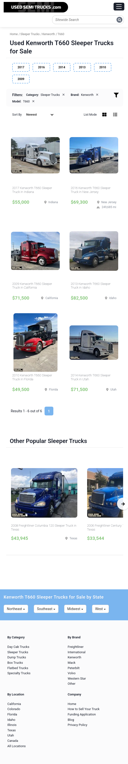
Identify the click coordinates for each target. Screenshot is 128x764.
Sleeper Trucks (17, 652)
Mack (72, 662)
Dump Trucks (16, 657)
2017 (21, 67)
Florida (12, 714)
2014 (61, 67)
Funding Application (82, 714)
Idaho (11, 720)
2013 (82, 67)
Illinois (11, 725)
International (77, 652)
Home (72, 704)
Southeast (46, 609)
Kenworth (74, 657)
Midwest (75, 609)
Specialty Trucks (18, 673)
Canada (12, 741)
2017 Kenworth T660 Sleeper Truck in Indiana (32, 190)
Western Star (77, 678)
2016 (41, 67)
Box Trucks (15, 662)
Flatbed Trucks (17, 668)
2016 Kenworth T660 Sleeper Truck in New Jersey (91, 190)
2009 (21, 79)
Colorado (13, 709)
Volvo (72, 673)
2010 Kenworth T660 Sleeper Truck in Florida (32, 377)
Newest (40, 114)
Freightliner (76, 647)
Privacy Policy (77, 725)
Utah (10, 735)
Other (72, 683)
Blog (71, 720)
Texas (11, 730)
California (14, 704)
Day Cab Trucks (18, 647)
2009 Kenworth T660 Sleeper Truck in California (32, 286)
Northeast (16, 609)
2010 (102, 67)
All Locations (16, 746)
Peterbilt (74, 668)
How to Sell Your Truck (84, 709)
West (100, 609)
